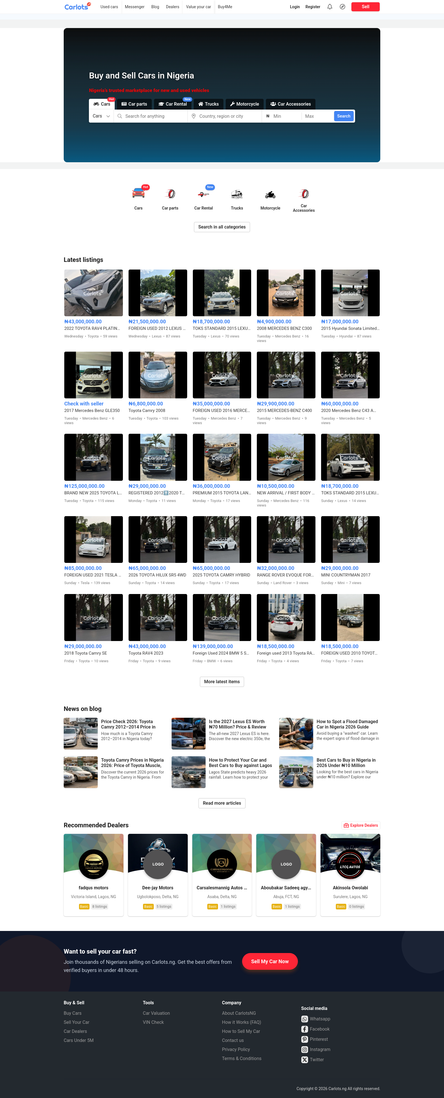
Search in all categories (222, 227)
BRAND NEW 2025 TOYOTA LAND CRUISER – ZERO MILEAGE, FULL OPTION (93, 492)
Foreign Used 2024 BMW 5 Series (222, 653)
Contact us (233, 1040)
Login (295, 7)
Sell (366, 6)
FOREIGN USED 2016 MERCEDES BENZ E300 (222, 410)
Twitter (312, 1059)
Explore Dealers (361, 825)
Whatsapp (315, 1019)
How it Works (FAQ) (241, 1022)
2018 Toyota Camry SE (85, 653)
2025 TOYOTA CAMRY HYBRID (221, 575)
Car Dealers (75, 1031)
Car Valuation (156, 1013)
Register (313, 7)
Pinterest (314, 1039)
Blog (155, 7)
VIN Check (153, 1022)
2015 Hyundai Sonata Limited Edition (350, 328)
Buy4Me (225, 7)
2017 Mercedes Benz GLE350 (92, 410)
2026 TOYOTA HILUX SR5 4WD (157, 575)
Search (344, 116)
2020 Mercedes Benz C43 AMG (350, 410)
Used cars (109, 7)
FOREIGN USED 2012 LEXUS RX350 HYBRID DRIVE (158, 328)
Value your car (198, 7)
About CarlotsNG (239, 1013)
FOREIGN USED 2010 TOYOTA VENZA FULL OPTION (350, 653)
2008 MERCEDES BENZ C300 (284, 328)
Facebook (315, 1029)
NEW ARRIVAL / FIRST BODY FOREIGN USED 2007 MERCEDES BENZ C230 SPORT (286, 492)
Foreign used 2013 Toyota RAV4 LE (286, 653)
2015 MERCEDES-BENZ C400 (284, 410)
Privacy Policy (236, 1049)
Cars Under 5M (79, 1040)
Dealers (172, 7)
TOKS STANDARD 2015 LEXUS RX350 (222, 328)
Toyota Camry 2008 (147, 410)
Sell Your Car (76, 1022)
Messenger (134, 7)
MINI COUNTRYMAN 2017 (345, 575)
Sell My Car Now (270, 961)
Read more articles (222, 803)
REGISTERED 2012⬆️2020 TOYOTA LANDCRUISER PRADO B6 (158, 492)
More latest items (222, 681)
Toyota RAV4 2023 (146, 653)
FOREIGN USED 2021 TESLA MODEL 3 (93, 575)
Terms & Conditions (242, 1058)
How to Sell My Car (241, 1031)
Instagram (315, 1049)
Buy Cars (73, 1013)
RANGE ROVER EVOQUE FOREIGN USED (286, 575)
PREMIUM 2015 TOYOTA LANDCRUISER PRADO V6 (222, 492)
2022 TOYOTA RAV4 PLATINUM (93, 328)
